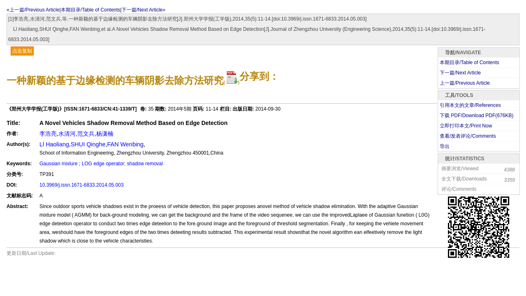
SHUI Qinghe (88, 144)
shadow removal (145, 163)
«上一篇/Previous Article (33, 10)
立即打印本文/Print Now (466, 126)
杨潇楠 (104, 133)
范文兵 (86, 133)
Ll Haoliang (54, 144)
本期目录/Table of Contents (90, 10)
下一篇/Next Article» (144, 10)
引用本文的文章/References (470, 105)
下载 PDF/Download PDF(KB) (476, 115)
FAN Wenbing (125, 144)
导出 (445, 146)
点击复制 (22, 51)
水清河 (67, 133)
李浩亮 (48, 133)
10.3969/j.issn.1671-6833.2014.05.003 (81, 185)
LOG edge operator (103, 163)
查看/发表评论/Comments (468, 136)
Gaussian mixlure (59, 163)
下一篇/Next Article (460, 73)
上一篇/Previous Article (465, 83)
